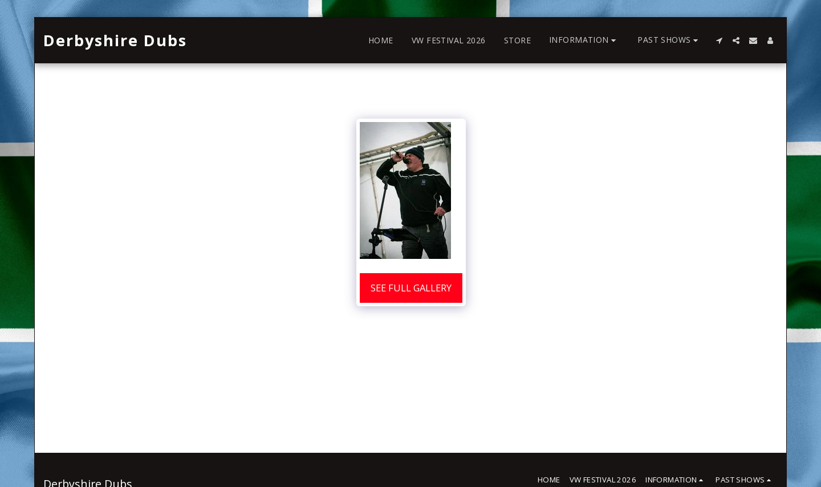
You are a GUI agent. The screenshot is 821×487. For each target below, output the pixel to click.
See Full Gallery (411, 287)
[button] (584, 40)
